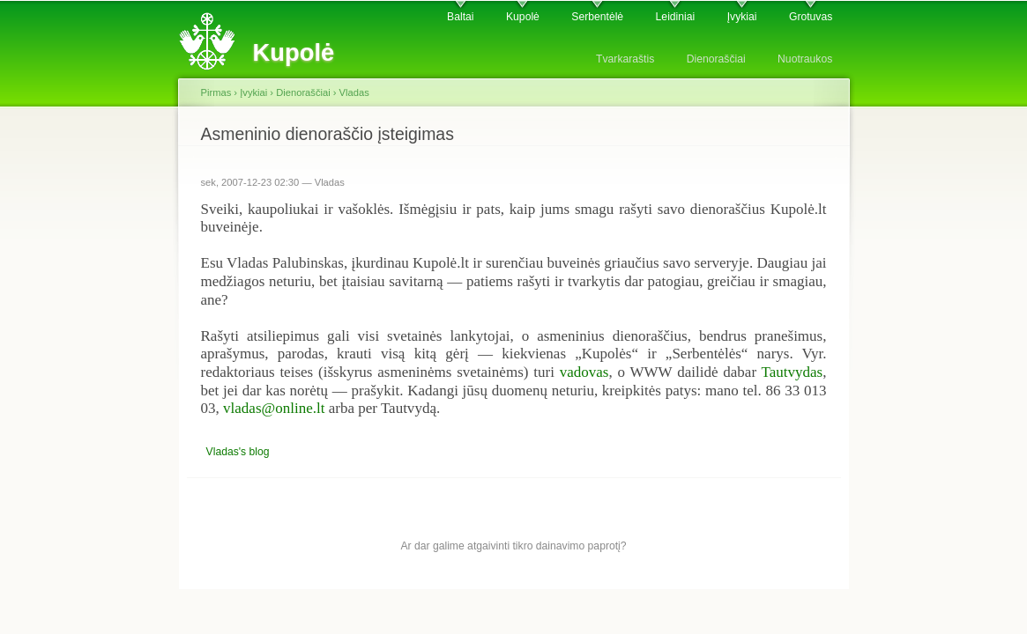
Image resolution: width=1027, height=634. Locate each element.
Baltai (460, 17)
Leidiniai (676, 17)
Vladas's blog (238, 452)
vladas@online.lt (273, 408)
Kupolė (523, 17)
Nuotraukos (805, 59)
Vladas (354, 92)
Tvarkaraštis (625, 59)
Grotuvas (810, 17)
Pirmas (216, 92)
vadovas (584, 372)
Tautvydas (792, 372)
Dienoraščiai (716, 59)
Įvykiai (742, 17)
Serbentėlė (597, 17)
